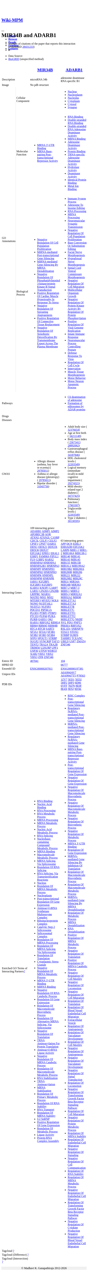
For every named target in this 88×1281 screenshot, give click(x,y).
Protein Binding (76, 151)
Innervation (74, 368)
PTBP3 (52, 613)
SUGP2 (34, 641)
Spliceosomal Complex (44, 935)
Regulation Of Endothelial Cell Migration (77, 1142)
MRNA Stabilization (44, 1089)
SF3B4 (51, 635)
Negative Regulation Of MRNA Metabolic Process (47, 972)
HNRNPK (36, 575)
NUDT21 (35, 606)
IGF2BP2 (35, 584)
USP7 (72, 641)
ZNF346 (48, 657)
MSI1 (43, 597)
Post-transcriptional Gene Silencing (76, 702)
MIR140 (65, 556)
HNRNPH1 (48, 568)
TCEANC (77, 638)
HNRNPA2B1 (38, 565)
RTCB (41, 628)
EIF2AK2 (35, 553)
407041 (34, 660)
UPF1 (55, 647)
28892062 (73, 445)
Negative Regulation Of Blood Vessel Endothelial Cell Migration (77, 1240)
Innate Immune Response (76, 335)
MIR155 (65, 562)
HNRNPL (47, 575)
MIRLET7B (67, 606)
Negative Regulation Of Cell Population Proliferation (47, 244)
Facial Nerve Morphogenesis (76, 254)
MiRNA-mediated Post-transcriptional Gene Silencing (48, 255)
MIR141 (75, 556)
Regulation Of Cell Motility (75, 1043)
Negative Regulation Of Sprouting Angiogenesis (45, 310)
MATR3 (34, 597)
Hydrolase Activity (73, 169)
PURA (51, 616)
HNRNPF (35, 568)
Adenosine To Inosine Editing (76, 206)
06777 (64, 664)
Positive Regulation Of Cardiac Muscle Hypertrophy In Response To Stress (48, 298)
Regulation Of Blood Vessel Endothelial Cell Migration (77, 1012)
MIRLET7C (67, 609)
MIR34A (74, 581)
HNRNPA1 (49, 562)
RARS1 (34, 622)
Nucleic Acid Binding (44, 806)
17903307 (73, 505)
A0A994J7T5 (68, 675)
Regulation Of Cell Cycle (75, 364)
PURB (33, 619)
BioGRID (13, 59)
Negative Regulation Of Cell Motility (75, 975)
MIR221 (65, 575)
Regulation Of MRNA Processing (47, 941)
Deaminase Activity (74, 175)
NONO (34, 603)
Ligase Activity (45, 1134)
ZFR (40, 657)
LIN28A (44, 591)
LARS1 (34, 591)
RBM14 (55, 622)
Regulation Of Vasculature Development (75, 1035)
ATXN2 (34, 537)
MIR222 (75, 575)
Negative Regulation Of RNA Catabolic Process (48, 993)
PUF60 (43, 616)
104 (63, 660)
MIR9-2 (74, 591)
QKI (50, 619)
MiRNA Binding (46, 986)
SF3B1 (51, 631)
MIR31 (65, 581)
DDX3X (52, 546)
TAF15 (56, 641)
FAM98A (44, 556)
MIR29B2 (66, 578)
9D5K (78, 688)
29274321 (73, 483)
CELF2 (52, 540)
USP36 (34, 650)
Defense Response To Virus (75, 356)
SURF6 (74, 635)
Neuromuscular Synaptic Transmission (76, 223)
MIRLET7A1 (68, 600)
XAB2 (33, 653)
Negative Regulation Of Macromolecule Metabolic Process (76, 809)
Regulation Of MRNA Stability (46, 1114)
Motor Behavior (77, 378)
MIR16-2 (66, 565)
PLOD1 (34, 613)
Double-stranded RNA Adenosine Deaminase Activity (77, 131)
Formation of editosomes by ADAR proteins (76, 406)
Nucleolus (73, 97)
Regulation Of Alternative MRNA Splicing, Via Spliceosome (48, 1023)
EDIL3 (77, 543)
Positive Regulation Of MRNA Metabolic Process (75, 941)
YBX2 (49, 653)
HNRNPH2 (36, 572)
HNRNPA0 (36, 562)
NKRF (79, 619)
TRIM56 (35, 647)
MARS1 (45, 594)
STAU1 (65, 631)
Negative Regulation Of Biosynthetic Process (75, 823)
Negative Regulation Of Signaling (75, 1152)
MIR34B (45, 70)
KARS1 (34, 587)
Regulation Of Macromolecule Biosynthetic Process (46, 1010)
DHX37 (44, 550)
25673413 (75, 442)
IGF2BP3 (46, 584)
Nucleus (72, 91)
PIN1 (70, 622)
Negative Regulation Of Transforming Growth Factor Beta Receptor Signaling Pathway (76, 1098)
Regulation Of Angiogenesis (75, 1028)
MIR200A (78, 568)
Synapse (72, 107)
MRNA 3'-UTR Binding (45, 147)
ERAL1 (55, 553)
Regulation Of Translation (45, 957)
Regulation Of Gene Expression (48, 1001)
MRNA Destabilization (76, 924)
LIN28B (54, 591)
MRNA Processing (74, 216)
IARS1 (34, 581)
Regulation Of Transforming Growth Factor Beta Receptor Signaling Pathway (76, 1210)
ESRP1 (34, 556)
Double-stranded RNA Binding (77, 121)
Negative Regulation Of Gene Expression (77, 780)
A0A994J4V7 (68, 672)
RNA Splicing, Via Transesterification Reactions (47, 876)
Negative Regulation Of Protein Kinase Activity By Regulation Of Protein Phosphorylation (77, 309)
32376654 (73, 429)
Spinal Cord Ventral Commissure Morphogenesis (76, 272)
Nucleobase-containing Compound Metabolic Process (47, 843)
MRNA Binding (77, 138)
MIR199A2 (78, 565)
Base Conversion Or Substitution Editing (77, 245)
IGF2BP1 (44, 581)
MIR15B (76, 562)
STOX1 (74, 631)
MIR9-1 (65, 591)
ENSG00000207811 (41, 668)
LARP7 (53, 587)
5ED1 (71, 679)
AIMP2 (55, 531)
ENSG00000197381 (72, 668)
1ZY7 (64, 679)
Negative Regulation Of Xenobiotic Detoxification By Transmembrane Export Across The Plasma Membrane (47, 337)
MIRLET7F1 (68, 613)
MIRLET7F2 (68, 616)
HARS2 (49, 559)
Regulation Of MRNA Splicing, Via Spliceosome (46, 949)
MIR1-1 (74, 550)
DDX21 (42, 546)
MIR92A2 (66, 597)
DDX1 (34, 546)
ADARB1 (74, 70)
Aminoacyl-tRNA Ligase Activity (47, 1051)
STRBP (52, 638)
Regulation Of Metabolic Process (47, 1130)
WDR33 (52, 650)
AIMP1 (46, 531)
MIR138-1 (81, 553)
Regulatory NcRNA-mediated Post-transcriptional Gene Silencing (76, 714)
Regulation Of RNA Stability (75, 1172)
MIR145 (75, 559)
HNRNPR (48, 578)
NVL (63, 622)
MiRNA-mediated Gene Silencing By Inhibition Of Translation (76, 862)
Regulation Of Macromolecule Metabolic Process (47, 1071)
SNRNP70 (77, 628)
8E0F (79, 685)
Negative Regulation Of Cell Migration (76, 283)
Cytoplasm (74, 101)
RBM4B (53, 625)
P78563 (81, 675)
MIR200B (66, 572)
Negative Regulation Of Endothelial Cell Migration (77, 1194)
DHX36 (34, 550)
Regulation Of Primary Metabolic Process (47, 1097)
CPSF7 (43, 543)
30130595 (73, 521)
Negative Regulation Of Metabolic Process (75, 835)
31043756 (42, 486)
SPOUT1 (42, 638)
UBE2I (64, 641)
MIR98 (77, 597)
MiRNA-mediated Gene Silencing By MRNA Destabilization (76, 903)
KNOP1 (44, 587)
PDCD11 (35, 609)
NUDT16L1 (45, 603)
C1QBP (55, 537)
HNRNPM (36, 578)
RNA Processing (77, 211)
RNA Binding (75, 116)
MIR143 (65, 559)
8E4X (64, 688)
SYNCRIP (45, 641)
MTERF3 (35, 600)
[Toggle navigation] (2, 30)
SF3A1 (34, 631)
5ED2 (78, 679)
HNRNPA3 (53, 565)
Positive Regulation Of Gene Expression (48, 1124)
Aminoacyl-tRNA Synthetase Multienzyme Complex (47, 913)
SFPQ (33, 638)
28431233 (27, 46)
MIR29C (78, 578)
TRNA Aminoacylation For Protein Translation (48, 1043)
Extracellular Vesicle (75, 1021)
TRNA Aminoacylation (46, 1083)
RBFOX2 (45, 622)
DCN (69, 543)
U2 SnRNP (43, 1118)
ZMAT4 (81, 641)
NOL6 (55, 600)
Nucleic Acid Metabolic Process (47, 831)
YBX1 (41, 653)
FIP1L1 (54, 556)
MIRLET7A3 (68, 603)
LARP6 (65, 550)
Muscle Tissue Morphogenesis (76, 373)
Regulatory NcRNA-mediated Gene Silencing (76, 741)
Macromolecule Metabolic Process (47, 856)
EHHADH (66, 546)
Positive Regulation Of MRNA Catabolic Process (77, 965)
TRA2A (43, 644)
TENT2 (34, 644)
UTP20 (43, 650)
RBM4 (34, 625)
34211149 (74, 436)
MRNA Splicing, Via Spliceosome (46, 862)
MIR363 (76, 584)
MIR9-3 (65, 594)
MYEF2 (46, 600)
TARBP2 (66, 638)
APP (63, 543)
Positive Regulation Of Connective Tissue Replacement (48, 321)
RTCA (33, 628)
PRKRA (65, 625)
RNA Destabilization (76, 930)
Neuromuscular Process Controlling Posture (76, 345)
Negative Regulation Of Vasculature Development (75, 1062)
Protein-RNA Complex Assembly (48, 1139)
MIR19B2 (66, 568)
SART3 (50, 628)
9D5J (71, 688)
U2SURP (46, 647)
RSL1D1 (66, 628)
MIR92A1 (76, 594)
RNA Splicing (45, 835)
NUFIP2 (46, 606)
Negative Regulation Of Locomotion (75, 985)
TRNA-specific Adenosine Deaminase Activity (76, 159)
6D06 (78, 682)
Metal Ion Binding (73, 187)
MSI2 (50, 597)
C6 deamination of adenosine (76, 398)
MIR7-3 (74, 587)
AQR (48, 534)
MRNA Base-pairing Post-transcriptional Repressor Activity (47, 156)
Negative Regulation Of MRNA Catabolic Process (47, 1061)
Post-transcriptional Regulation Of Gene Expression (48, 901)
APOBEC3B (37, 534)
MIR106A (68, 553)
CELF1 (44, 540)
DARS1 (51, 543)
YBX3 (33, 657)
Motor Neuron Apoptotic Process (76, 384)
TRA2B (53, 644)
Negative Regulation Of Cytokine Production (75, 1226)
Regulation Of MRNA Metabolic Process (47, 889)
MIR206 (77, 572)
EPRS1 (46, 553)
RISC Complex (76, 695)
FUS (32, 559)
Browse (12, 39)
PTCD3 (34, 616)
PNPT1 (78, 622)
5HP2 (64, 682)
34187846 (73, 454)
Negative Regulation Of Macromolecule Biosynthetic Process (76, 793)
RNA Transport (45, 1109)
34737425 (73, 495)
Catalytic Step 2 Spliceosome (46, 928)
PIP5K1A (46, 609)
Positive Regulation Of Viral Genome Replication (75, 326)
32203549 (73, 464)
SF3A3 (43, 631)
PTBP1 (44, 613)
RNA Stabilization (47, 1078)
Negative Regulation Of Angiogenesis (75, 1051)
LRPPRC (35, 594)
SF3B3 (42, 635)
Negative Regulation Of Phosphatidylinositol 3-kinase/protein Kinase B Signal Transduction (48, 282)
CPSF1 (34, 543)
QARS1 (42, 619)
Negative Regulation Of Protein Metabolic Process (75, 1123)
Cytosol (72, 104)
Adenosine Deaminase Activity (74, 145)
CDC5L (34, 540)
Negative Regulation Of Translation (45, 1034)
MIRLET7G (67, 619)
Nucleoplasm (75, 94)
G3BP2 (40, 559)
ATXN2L (45, 537)
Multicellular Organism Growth (75, 293)
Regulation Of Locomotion (75, 1084)
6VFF (64, 685)
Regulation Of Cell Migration (76, 1113)
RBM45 (42, 625)
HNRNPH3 (50, 572)
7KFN (71, 685)
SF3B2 (34, 635)
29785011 (42, 470)
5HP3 (71, 682)
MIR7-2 (65, 587)
